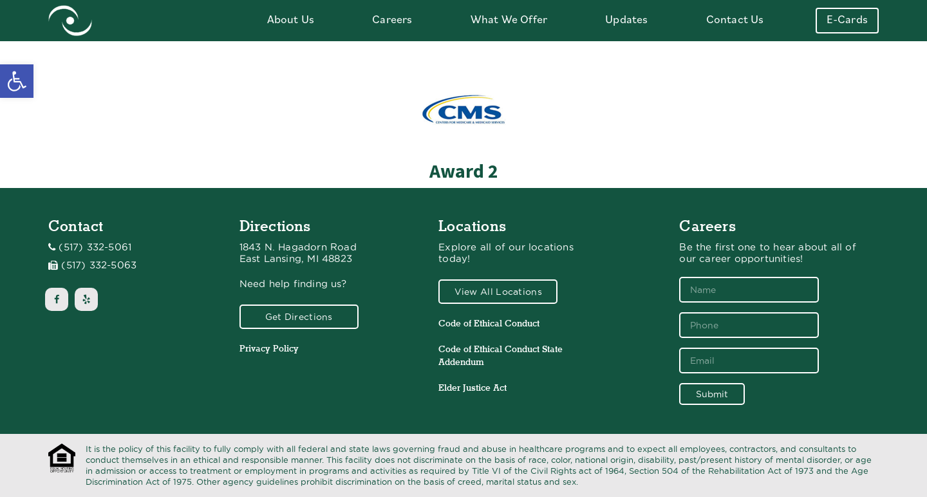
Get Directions (299, 317)
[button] (16, 81)
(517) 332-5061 (95, 247)
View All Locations (498, 291)
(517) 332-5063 (98, 265)
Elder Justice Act (472, 387)
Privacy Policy (269, 348)
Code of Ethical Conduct (488, 323)
